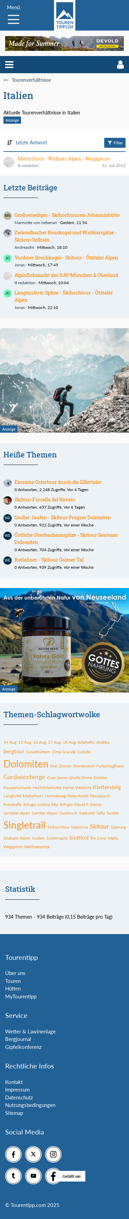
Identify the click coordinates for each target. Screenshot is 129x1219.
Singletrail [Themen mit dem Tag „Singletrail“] (24, 825)
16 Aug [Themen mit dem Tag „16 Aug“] (39, 742)
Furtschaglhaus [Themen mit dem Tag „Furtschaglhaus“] (110, 765)
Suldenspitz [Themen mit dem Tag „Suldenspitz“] (56, 838)
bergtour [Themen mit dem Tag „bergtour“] (13, 751)
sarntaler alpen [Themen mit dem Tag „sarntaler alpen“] (16, 813)
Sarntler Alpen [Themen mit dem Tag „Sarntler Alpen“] (44, 813)
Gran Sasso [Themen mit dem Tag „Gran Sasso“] (57, 777)
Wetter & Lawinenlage (30, 1031)
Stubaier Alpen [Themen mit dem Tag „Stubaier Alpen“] (16, 838)
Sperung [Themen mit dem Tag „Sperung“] (118, 827)
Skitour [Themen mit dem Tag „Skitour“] (99, 826)
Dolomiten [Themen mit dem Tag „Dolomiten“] (26, 763)
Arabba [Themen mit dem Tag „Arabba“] (102, 742)
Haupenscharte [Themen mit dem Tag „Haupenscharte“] (17, 787)
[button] (9, 64)
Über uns (15, 973)
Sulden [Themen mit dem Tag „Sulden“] (38, 838)
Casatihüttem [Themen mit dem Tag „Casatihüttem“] (38, 751)
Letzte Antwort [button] (31, 142)
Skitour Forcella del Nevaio (44, 499)
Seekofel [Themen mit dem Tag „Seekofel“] (87, 813)
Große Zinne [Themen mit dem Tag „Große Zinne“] (80, 777)
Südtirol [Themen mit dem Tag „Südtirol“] (78, 837)
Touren (13, 981)
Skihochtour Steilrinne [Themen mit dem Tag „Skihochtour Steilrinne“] (67, 827)
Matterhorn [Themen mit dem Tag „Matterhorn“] (33, 795)
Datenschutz (19, 1097)
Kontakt (14, 1082)
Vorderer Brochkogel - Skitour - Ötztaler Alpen (66, 257)
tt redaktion (24, 282)
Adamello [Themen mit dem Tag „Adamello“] (86, 742)
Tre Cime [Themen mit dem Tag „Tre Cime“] (98, 838)
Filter (115, 142)
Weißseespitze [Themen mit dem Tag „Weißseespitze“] (37, 846)
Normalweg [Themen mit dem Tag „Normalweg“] (55, 795)
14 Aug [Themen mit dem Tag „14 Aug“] (10, 742)
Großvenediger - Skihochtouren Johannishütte (67, 215)
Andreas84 (24, 247)
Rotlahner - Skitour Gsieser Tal (49, 559)
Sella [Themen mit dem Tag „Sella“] (100, 813)
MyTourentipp (20, 996)
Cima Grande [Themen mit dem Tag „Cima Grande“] (64, 751)
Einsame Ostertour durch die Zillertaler (57, 482)
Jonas (19, 264)
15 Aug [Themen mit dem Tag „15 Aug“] (24, 742)
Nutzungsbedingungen (30, 1105)
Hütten (13, 988)
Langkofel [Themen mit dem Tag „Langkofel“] (12, 795)
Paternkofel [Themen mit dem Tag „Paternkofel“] (77, 795)
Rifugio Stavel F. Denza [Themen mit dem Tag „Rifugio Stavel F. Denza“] (80, 804)
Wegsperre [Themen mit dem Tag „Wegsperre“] (12, 846)
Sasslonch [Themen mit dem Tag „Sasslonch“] (68, 813)
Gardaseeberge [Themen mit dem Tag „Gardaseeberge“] (24, 776)
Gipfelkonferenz (23, 1047)
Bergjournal (18, 1039)
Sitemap (14, 1113)
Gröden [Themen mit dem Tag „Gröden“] (100, 777)
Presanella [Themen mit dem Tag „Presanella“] (12, 804)
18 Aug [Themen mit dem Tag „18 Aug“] (69, 742)
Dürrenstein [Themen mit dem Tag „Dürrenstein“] (84, 765)
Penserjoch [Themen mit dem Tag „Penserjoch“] (100, 795)
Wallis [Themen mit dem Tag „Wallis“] (113, 838)
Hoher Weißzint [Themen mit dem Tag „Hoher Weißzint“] (77, 787)
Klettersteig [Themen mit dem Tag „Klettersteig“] (107, 787)
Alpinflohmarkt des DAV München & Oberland (66, 275)
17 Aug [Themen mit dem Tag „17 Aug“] (54, 742)
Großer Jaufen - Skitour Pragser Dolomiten (62, 517)
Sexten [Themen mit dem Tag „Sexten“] (113, 813)
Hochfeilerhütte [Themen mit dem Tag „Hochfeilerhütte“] (47, 787)
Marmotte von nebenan (35, 222)
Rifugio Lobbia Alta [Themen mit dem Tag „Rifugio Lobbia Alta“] (40, 804)
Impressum (17, 1089)
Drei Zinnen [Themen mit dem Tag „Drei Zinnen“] (61, 765)
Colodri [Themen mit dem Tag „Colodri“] (84, 751)
